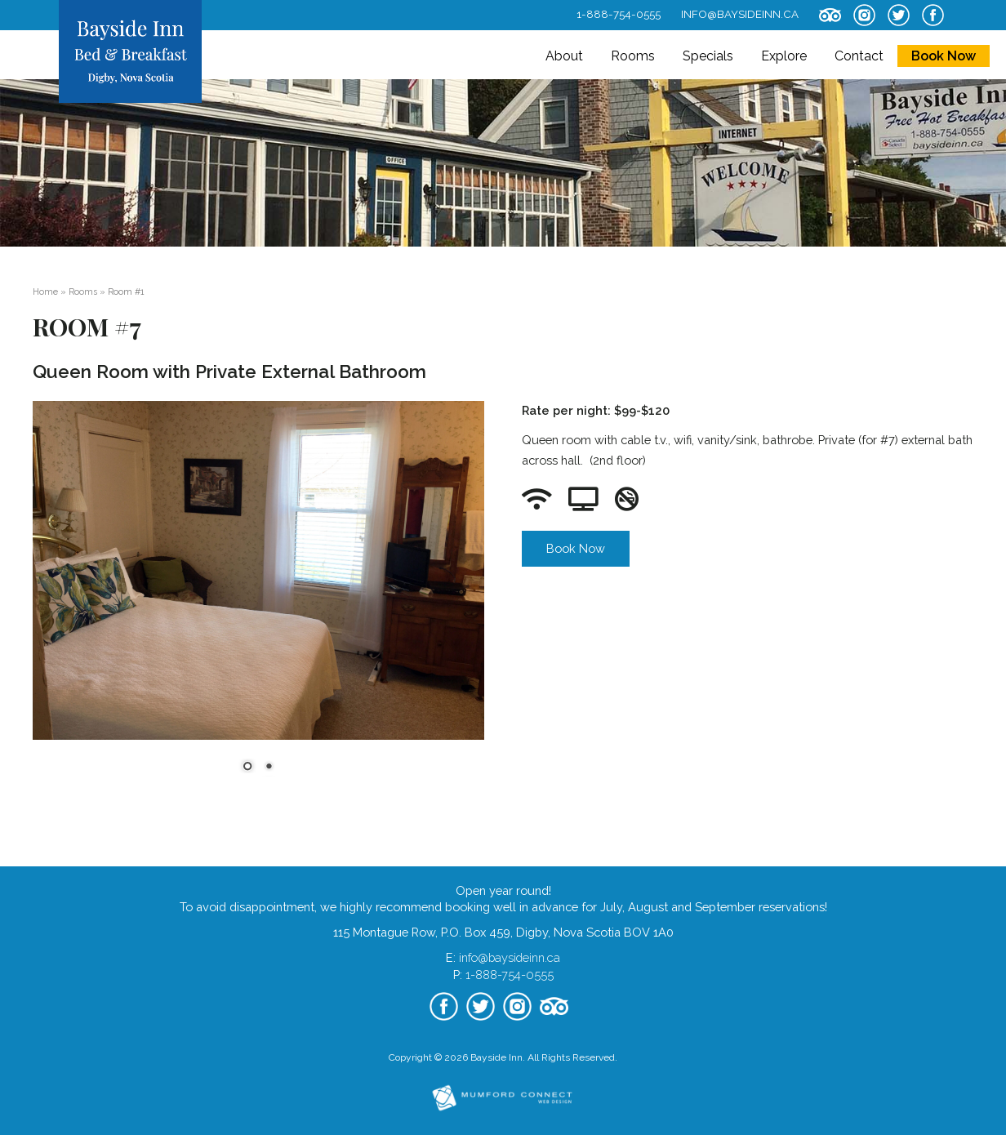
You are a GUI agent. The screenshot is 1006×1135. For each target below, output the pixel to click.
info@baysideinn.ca (740, 13)
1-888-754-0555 (618, 13)
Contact (859, 56)
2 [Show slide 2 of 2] (269, 768)
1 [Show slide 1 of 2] (247, 768)
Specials (708, 56)
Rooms (633, 56)
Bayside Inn (496, 1057)
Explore (784, 56)
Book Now (943, 56)
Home (45, 291)
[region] (258, 597)
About (564, 56)
